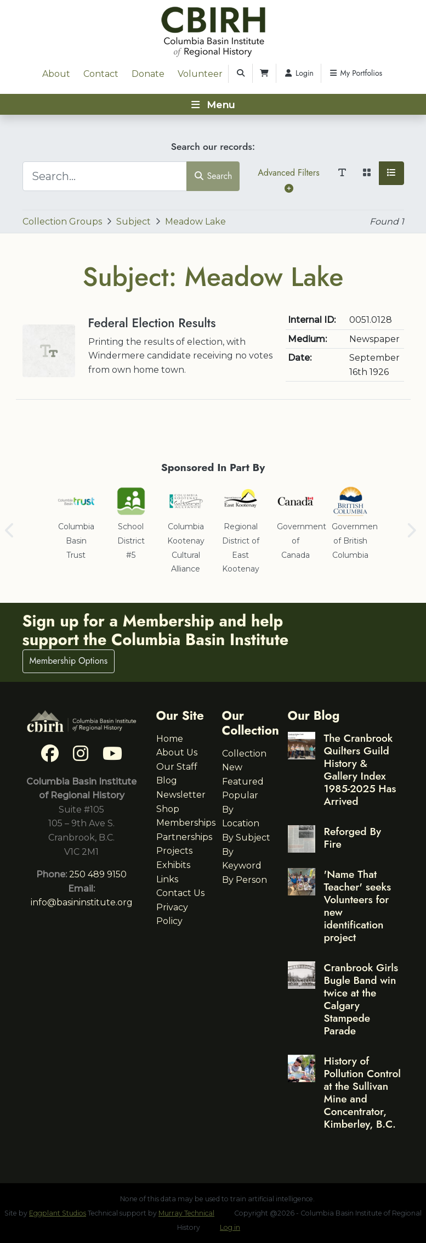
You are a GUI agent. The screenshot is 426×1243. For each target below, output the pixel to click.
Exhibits (173, 865)
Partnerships (184, 837)
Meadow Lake (195, 221)
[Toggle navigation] (213, 104)
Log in (230, 1227)
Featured (243, 781)
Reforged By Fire (352, 838)
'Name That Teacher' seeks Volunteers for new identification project (357, 905)
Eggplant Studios (57, 1213)
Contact (100, 74)
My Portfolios (355, 73)
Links (167, 879)
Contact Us (180, 893)
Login (298, 73)
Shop (167, 809)
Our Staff (176, 767)
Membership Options (69, 660)
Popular (240, 795)
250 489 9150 (98, 874)
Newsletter (181, 795)
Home (169, 739)
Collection (244, 753)
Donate (148, 74)
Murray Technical (186, 1213)
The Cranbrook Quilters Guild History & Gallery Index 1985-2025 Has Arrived (360, 769)
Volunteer (200, 74)
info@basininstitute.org (82, 902)
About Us (176, 752)
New (232, 767)
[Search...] (104, 176)
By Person (244, 880)
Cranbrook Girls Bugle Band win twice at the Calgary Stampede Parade (361, 999)
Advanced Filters (288, 179)
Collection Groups (62, 221)
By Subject (246, 837)
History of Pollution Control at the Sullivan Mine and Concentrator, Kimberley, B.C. (362, 1092)
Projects (174, 851)
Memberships (185, 823)
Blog (166, 780)
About (56, 74)
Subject (133, 221)
